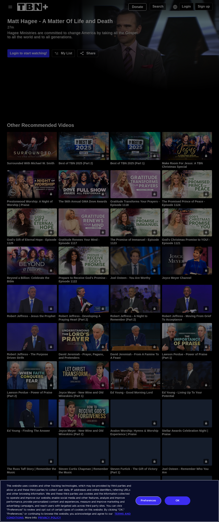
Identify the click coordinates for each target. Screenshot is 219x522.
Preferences (148, 500)
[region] (109, 501)
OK (177, 500)
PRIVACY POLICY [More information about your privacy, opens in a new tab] (49, 517)
